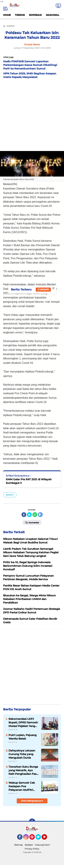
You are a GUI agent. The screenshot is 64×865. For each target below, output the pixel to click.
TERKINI (20, 15)
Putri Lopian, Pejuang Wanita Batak (23, 736)
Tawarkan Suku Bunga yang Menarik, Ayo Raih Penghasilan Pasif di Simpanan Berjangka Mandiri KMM (23, 770)
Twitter (39, 838)
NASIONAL (52, 15)
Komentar (32, 522)
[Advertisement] (32, 114)
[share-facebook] (24, 514)
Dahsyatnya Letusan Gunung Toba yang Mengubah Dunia (22, 754)
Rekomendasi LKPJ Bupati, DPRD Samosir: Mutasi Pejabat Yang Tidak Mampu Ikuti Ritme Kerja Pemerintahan (23, 722)
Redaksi (29, 845)
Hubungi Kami (42, 845)
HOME (7, 15)
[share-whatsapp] (34, 514)
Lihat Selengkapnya (32, 800)
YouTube (47, 838)
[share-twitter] (29, 514)
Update (43, 289)
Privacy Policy (32, 848)
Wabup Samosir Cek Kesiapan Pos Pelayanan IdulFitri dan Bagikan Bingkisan (22, 786)
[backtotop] (32, 822)
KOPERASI (35, 15)
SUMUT (10, 495)
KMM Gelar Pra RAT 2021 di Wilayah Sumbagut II (29, 481)
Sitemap (18, 845)
